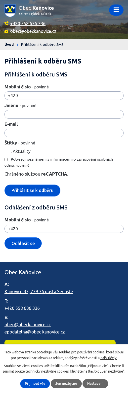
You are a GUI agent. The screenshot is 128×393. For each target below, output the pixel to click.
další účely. (108, 358)
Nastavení (95, 384)
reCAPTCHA (54, 173)
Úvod (9, 44)
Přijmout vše (35, 384)
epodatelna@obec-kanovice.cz (34, 331)
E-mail (11, 124)
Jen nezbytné (66, 384)
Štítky (19, 142)
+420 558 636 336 (27, 23)
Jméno (20, 105)
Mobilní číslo (26, 86)
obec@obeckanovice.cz (33, 31)
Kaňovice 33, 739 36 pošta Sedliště (38, 291)
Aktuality (22, 151)
